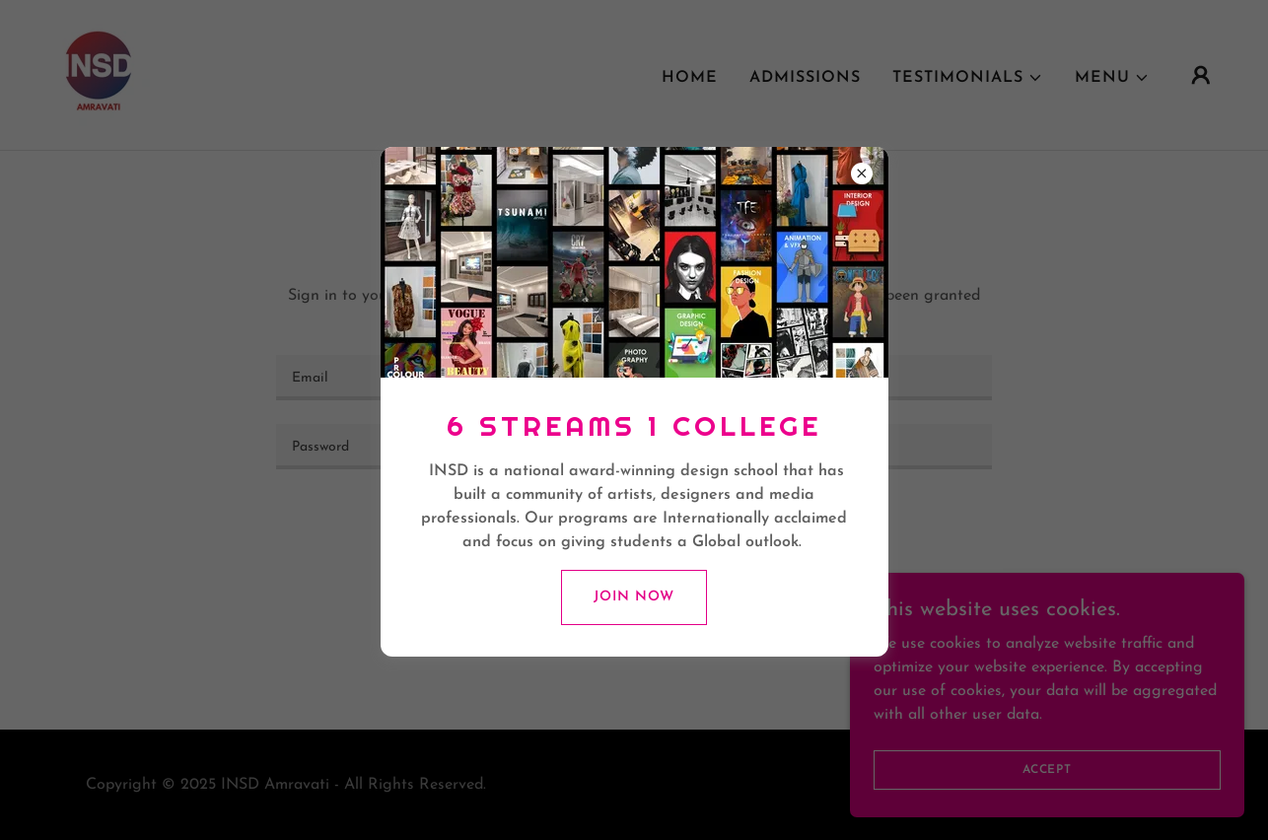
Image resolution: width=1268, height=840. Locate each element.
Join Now (633, 597)
